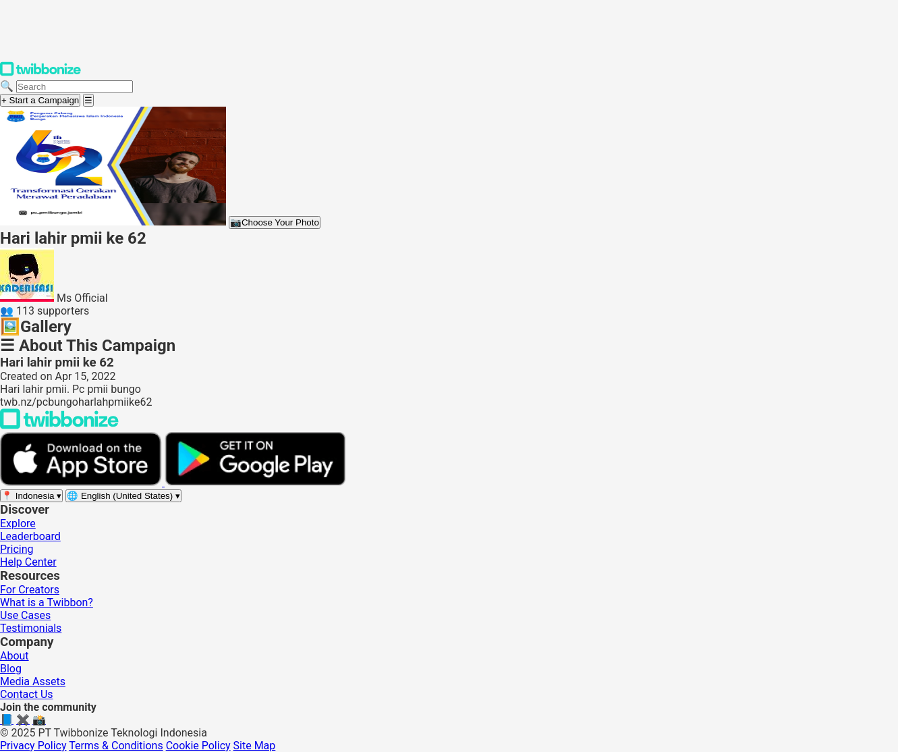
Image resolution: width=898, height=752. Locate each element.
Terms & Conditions (116, 745)
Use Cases (25, 615)
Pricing (17, 549)
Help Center (28, 562)
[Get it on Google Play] (255, 482)
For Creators (29, 589)
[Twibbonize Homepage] (40, 73)
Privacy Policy (33, 745)
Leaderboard (30, 536)
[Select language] (123, 495)
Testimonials (30, 628)
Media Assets (32, 681)
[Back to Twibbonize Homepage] (59, 425)
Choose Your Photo (274, 222)
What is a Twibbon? (46, 602)
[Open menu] (88, 100)
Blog (11, 668)
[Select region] (31, 495)
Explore (18, 523)
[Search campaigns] (74, 86)
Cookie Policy (198, 745)
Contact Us (26, 694)
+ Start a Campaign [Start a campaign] (40, 100)
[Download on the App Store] (82, 482)
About (14, 655)
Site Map (254, 745)
